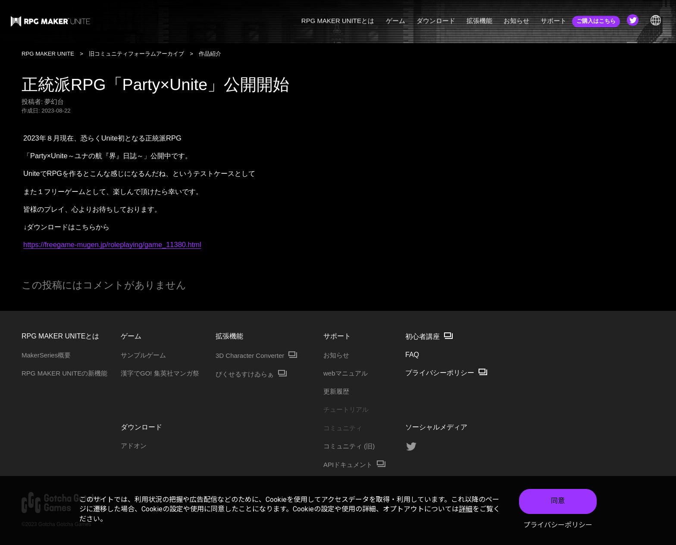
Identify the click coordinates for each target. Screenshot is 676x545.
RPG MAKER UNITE (48, 53)
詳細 (466, 510)
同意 (558, 502)
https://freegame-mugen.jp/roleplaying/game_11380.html (112, 244)
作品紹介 (210, 53)
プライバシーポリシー (557, 525)
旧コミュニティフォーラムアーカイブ (136, 53)
